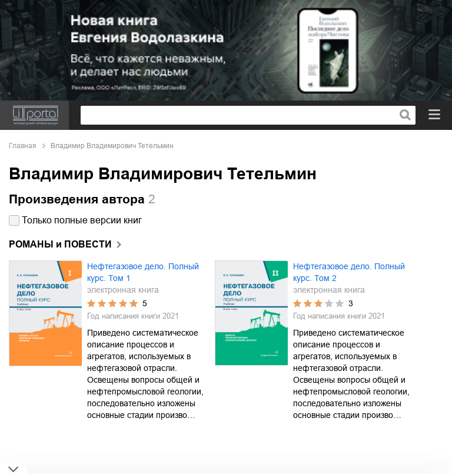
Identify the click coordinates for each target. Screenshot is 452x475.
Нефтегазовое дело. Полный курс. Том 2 (349, 272)
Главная (22, 146)
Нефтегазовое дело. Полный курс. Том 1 (143, 272)
